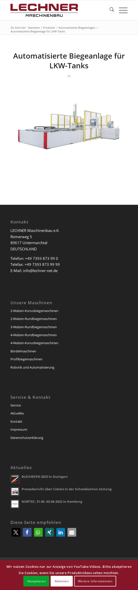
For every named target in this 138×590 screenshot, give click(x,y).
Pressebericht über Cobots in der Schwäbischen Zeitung (66, 489)
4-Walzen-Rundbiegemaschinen (33, 335)
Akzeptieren (36, 581)
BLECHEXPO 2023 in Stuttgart (45, 476)
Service (15, 405)
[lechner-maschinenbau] (57, 10)
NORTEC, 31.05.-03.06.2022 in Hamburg (52, 501)
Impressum (18, 429)
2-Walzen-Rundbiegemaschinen (33, 318)
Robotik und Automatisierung (32, 367)
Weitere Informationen (95, 581)
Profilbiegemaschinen (26, 359)
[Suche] (109, 10)
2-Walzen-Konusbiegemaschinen (34, 310)
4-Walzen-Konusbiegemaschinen (34, 343)
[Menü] (121, 10)
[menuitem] (109, 10)
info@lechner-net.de (40, 270)
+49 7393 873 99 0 (41, 258)
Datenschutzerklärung (26, 437)
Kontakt (16, 421)
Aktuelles (17, 413)
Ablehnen (62, 581)
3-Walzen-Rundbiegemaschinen (33, 327)
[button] (16, 532)
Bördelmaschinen (23, 351)
